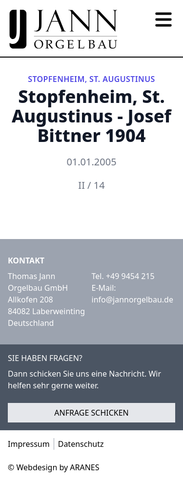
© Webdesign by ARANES (54, 467)
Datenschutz (81, 444)
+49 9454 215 (130, 276)
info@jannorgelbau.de (132, 299)
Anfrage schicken (91, 412)
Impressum (29, 444)
